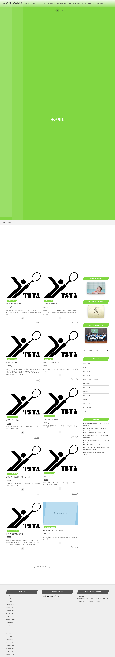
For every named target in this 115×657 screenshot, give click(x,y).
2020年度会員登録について (52, 304)
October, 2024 (9, 651)
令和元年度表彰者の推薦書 (14, 534)
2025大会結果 (86, 367)
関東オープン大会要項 (50, 476)
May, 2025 (8, 631)
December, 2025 (10, 610)
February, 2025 (10, 639)
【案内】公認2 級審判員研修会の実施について (94, 432)
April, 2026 (8, 598)
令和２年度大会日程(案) (50, 419)
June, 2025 (9, 628)
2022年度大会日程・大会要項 (90, 379)
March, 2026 (9, 601)
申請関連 (85, 399)
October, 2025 (9, 616)
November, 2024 (10, 648)
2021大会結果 (86, 387)
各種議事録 (86, 391)
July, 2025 (8, 625)
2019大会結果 (86, 403)
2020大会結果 (86, 395)
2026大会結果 (86, 363)
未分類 (84, 411)
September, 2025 (10, 619)
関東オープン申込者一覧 (51, 362)
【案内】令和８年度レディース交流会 (92, 445)
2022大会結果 (86, 383)
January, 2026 (9, 607)
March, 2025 (9, 636)
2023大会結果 (86, 375)
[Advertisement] (57, 238)
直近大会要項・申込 (12, 420)
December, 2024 (10, 645)
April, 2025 (8, 633)
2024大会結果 (86, 371)
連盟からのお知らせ (88, 407)
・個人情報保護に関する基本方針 (51, 596)
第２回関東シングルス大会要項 (53, 530)
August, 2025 (9, 622)
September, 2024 (10, 654)
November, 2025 (10, 613)
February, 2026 (10, 604)
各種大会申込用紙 (11, 362)
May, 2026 (8, 596)
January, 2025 (9, 642)
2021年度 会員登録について (15, 304)
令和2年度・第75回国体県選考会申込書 (18, 477)
